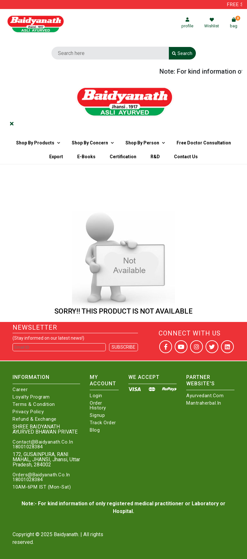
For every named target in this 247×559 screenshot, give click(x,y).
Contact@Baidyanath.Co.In (43, 442)
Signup (97, 415)
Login (96, 395)
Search (182, 53)
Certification (123, 156)
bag (235, 23)
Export (56, 156)
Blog (95, 430)
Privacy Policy (28, 411)
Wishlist (211, 23)
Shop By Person (142, 142)
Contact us (186, 156)
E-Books (86, 156)
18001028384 (28, 446)
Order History (98, 405)
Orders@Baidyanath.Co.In (41, 474)
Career (20, 389)
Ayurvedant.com (205, 395)
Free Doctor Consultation (204, 142)
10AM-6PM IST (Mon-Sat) (42, 487)
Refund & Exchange (35, 419)
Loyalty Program (31, 397)
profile (187, 23)
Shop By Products (35, 142)
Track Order (103, 422)
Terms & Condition (34, 404)
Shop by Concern (90, 142)
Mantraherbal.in (203, 403)
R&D (155, 156)
